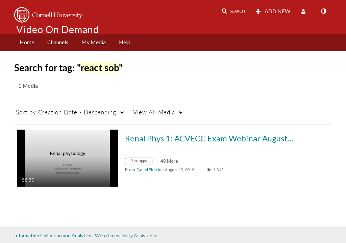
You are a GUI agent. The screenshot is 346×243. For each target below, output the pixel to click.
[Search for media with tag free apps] (141, 162)
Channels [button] (57, 42)
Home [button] (27, 42)
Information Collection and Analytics (52, 235)
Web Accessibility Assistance (126, 235)
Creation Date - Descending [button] (66, 112)
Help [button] (124, 42)
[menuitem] (27, 42)
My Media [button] (93, 42)
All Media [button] (154, 112)
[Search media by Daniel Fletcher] (150, 169)
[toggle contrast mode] (323, 11)
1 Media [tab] (28, 85)
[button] (233, 11)
